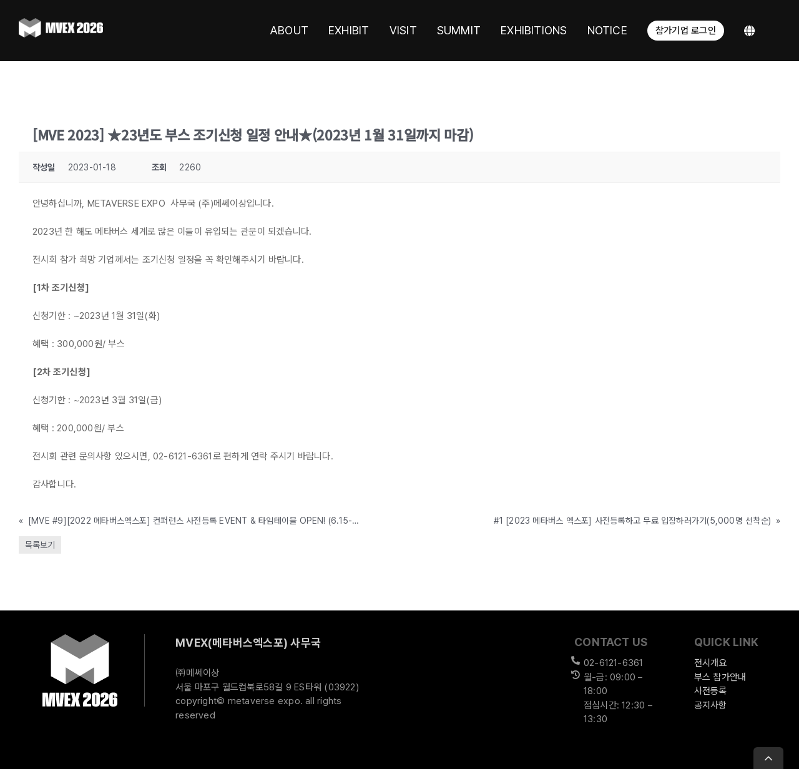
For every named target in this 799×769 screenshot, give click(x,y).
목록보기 (40, 545)
